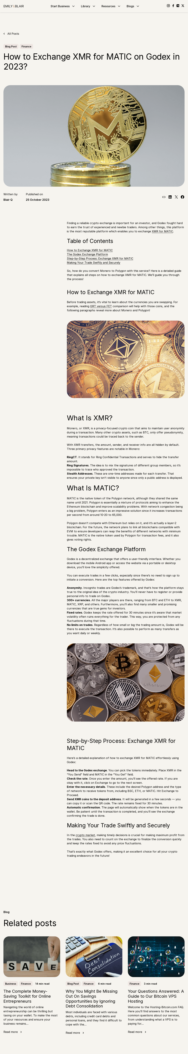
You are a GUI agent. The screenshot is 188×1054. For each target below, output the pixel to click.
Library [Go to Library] (88, 6)
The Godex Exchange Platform (87, 254)
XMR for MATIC (162, 231)
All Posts (13, 33)
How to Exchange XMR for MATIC (90, 250)
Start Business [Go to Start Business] (63, 6)
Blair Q (8, 199)
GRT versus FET (101, 306)
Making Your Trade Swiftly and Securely (93, 262)
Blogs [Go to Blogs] (133, 6)
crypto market (85, 835)
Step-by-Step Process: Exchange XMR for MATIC (100, 258)
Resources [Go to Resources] (111, 6)
